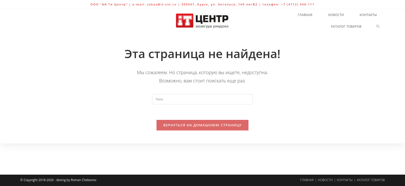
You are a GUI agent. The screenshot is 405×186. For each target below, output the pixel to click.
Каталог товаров (371, 180)
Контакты (345, 180)
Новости (325, 180)
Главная (307, 180)
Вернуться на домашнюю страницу (202, 125)
